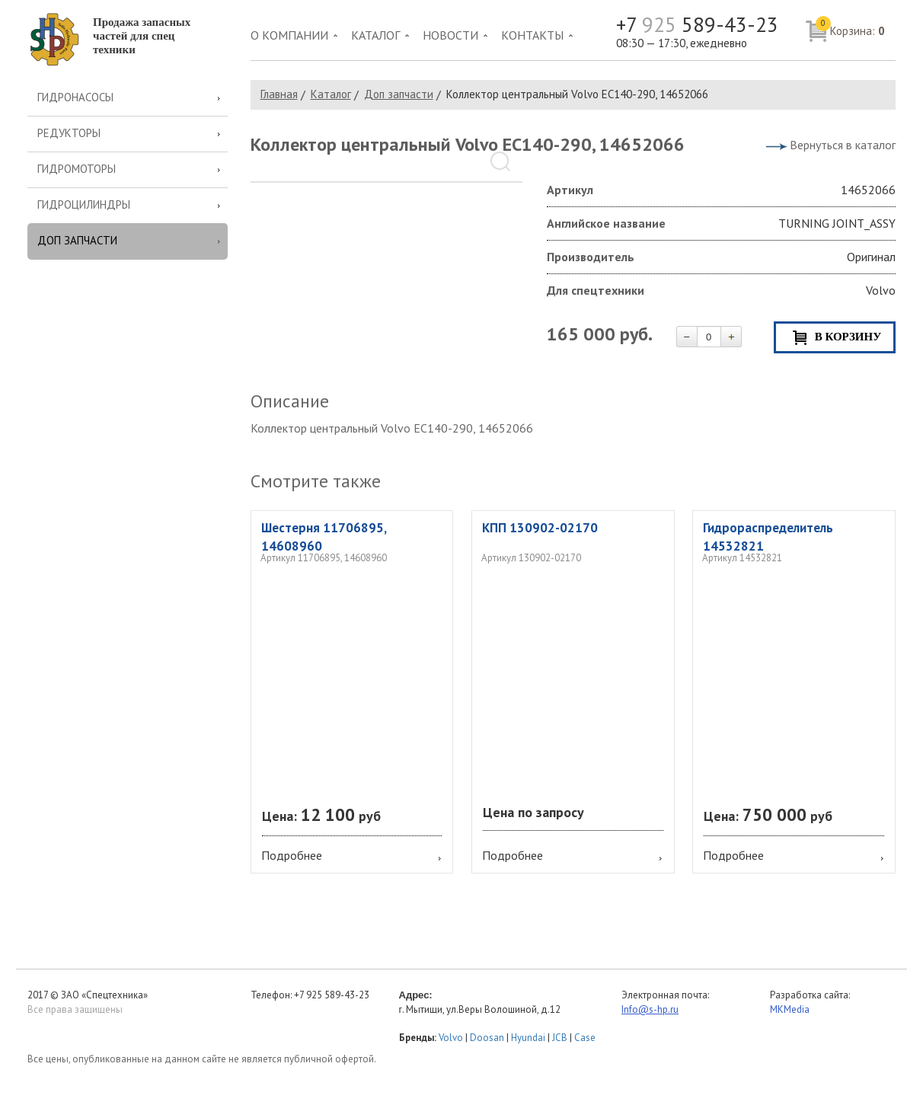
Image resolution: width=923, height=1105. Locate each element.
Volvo (451, 1037)
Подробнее (291, 855)
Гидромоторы (76, 168)
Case (585, 1037)
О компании (289, 35)
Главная (279, 94)
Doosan (487, 1037)
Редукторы (69, 133)
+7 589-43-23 (697, 24)
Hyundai (528, 1037)
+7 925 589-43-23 (331, 994)
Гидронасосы (75, 97)
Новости (450, 35)
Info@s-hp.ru (650, 1009)
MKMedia (790, 1009)
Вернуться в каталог (843, 144)
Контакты (532, 35)
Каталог (375, 35)
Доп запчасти (77, 240)
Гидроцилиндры (83, 204)
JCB (559, 1037)
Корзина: (850, 27)
